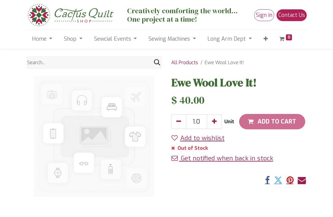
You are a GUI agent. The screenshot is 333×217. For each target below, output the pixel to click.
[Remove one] (178, 122)
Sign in (264, 15)
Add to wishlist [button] (198, 138)
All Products (184, 62)
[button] (266, 39)
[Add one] (214, 122)
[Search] (157, 62)
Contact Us (291, 15)
